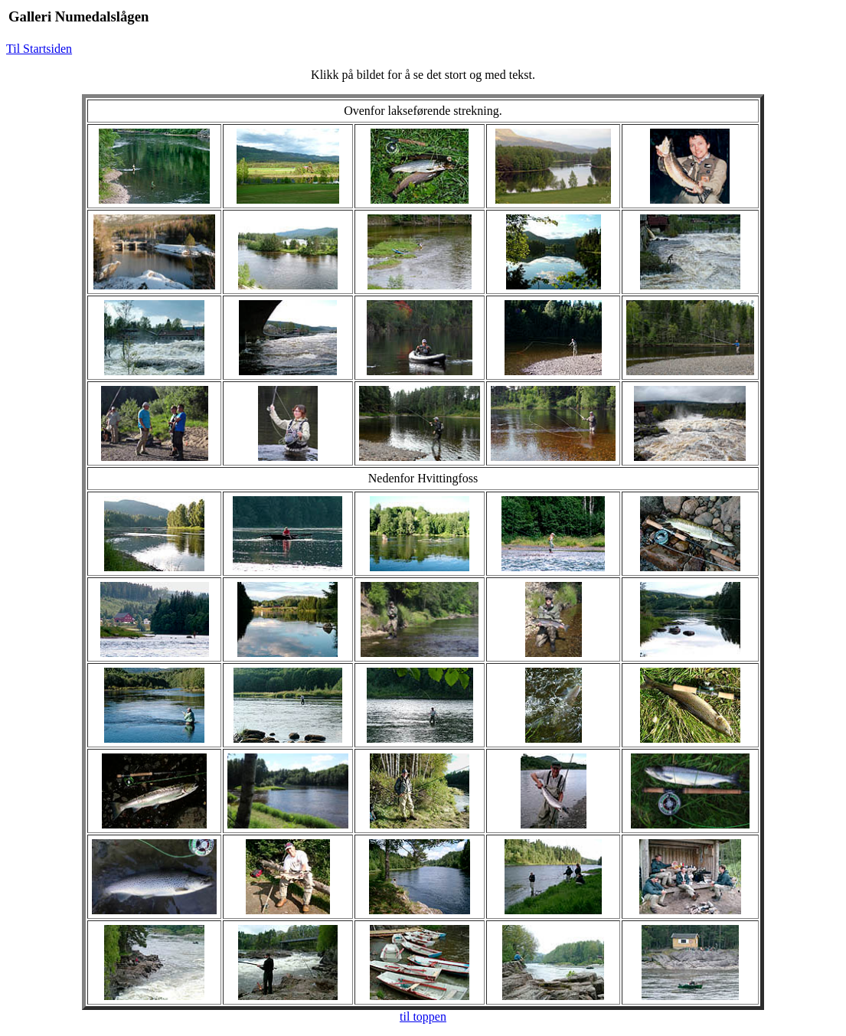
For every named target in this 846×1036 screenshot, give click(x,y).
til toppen (423, 1016)
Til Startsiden (39, 48)
